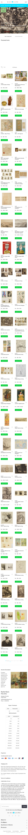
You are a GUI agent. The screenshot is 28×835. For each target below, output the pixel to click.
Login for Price (4, 91)
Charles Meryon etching (5, 599)
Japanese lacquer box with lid (5, 110)
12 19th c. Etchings (4, 280)
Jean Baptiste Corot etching (6, 452)
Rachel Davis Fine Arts (11, 23)
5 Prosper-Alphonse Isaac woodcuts (5, 551)
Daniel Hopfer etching (19, 526)
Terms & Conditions (16, 831)
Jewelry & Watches (20, 5)
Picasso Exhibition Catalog (19, 624)
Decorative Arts (8, 5)
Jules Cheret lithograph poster (5, 429)
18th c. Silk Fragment (19, 133)
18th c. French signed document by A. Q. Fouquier (5, 159)
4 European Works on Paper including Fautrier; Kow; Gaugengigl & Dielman (6, 306)
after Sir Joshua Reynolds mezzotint (19, 159)
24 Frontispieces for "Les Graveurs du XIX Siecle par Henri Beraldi (19, 330)
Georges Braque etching (19, 378)
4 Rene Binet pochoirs (5, 354)
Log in (26, 1)
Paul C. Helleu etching (5, 526)
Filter (4, 67)
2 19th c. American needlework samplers (19, 183)
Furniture (14, 5)
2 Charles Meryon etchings (5, 624)
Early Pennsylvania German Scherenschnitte (6, 208)
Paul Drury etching (18, 477)
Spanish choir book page (19, 109)
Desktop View (23, 831)
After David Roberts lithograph (4, 232)
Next (21, 660)
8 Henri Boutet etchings (5, 378)
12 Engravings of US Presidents (18, 208)
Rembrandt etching (4, 648)
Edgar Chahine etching (19, 428)
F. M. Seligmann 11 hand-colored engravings (5, 183)
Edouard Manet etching (19, 575)
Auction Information (18, 36)
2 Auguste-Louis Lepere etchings (5, 576)
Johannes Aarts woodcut (5, 329)
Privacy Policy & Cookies (7, 831)
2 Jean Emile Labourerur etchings (19, 551)
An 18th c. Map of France (5, 133)
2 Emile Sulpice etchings (5, 84)
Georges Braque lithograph (6, 403)
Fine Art (2, 5)
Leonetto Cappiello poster (19, 403)
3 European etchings (18, 280)
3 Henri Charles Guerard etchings (19, 502)
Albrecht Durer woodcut (5, 501)
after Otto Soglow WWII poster (5, 257)
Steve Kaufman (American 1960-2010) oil (20, 85)
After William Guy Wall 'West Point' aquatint (19, 232)
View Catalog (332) (20, 31)
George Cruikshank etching (6, 477)
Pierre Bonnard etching (19, 354)
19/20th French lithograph (19, 305)
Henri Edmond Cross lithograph (18, 453)
